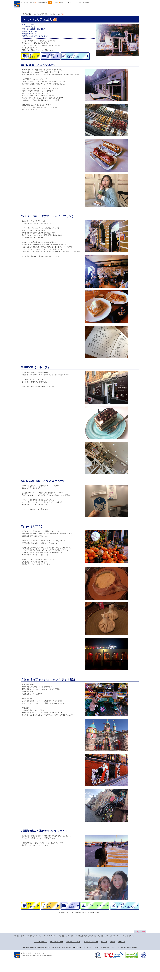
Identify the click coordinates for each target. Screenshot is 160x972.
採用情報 (67, 947)
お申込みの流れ (99, 947)
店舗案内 (60, 947)
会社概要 (26, 947)
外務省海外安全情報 (73, 942)
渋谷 (56, 2)
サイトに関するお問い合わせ (127, 947)
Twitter (112, 942)
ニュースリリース (77, 947)
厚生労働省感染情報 (91, 942)
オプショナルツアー (96, 905)
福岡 (61, 2)
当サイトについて (111, 947)
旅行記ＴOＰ (27, 14)
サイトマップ (88, 947)
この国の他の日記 (51, 56)
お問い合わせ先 (84, 2)
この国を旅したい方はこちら (76, 56)
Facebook (121, 942)
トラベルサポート (40, 942)
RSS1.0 (104, 942)
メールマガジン (71, 2)
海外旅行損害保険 (56, 942)
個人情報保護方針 (36, 947)
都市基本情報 (31, 56)
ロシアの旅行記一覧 (40, 14)
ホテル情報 (50, 905)
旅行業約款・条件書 (49, 947)
